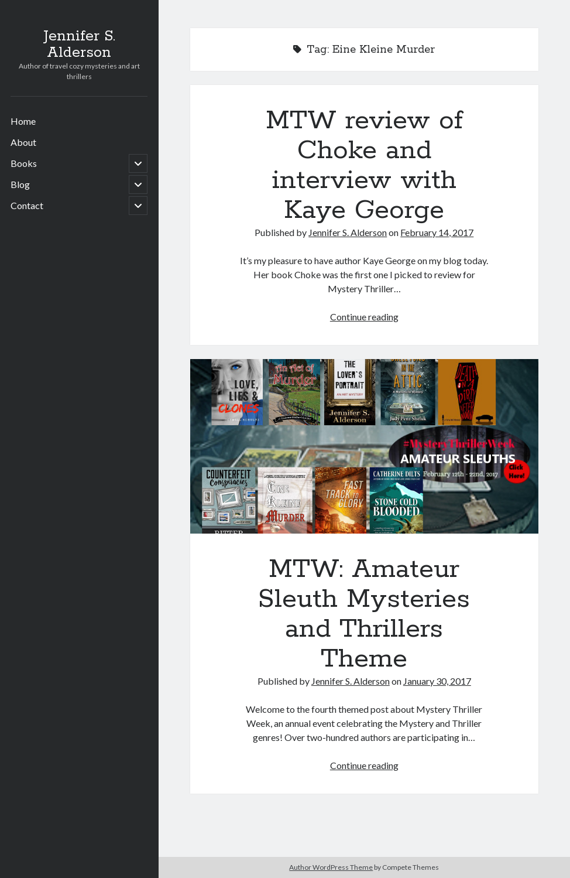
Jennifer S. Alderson (79, 44)
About (23, 142)
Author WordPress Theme (331, 867)
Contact (27, 205)
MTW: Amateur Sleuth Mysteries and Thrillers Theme (364, 446)
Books (24, 163)
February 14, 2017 (436, 232)
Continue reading (364, 316)
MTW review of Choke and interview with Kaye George (364, 165)
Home (23, 121)
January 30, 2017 (437, 680)
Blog (20, 184)
